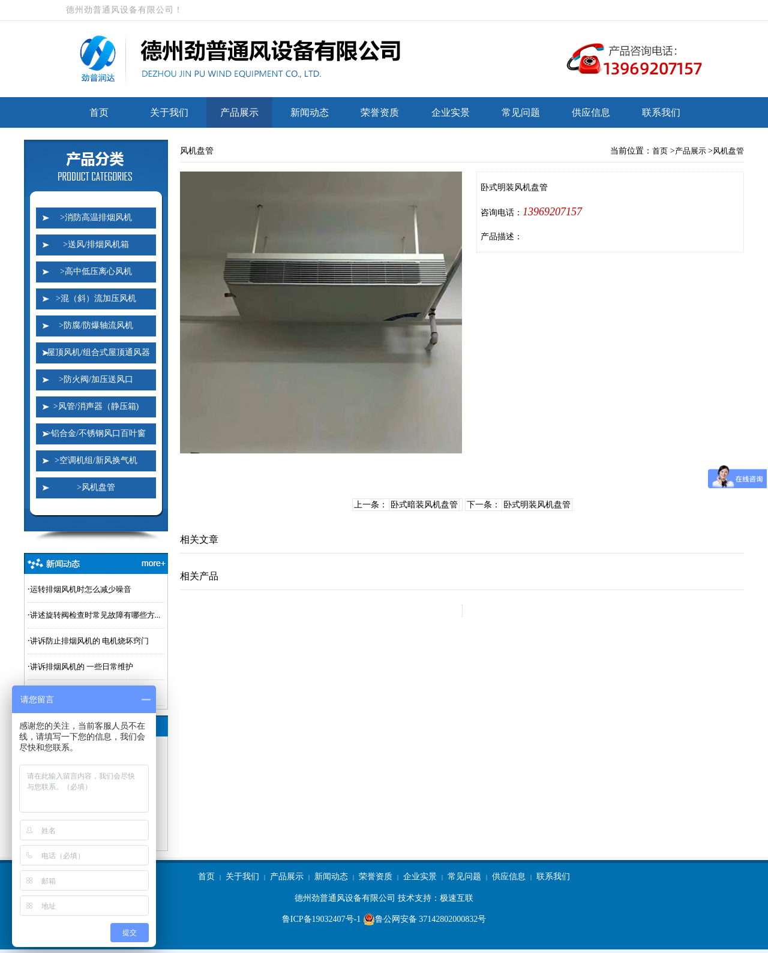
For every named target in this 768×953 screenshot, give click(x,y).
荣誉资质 (380, 112)
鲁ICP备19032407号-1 (321, 919)
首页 (99, 112)
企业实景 (450, 112)
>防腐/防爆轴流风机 (96, 325)
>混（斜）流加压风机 (96, 298)
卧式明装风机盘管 (537, 504)
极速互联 (456, 898)
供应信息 (591, 112)
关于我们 (169, 112)
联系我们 (661, 112)
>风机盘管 (96, 487)
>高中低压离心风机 (96, 271)
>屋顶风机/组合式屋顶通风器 (96, 352)
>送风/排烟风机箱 (96, 244)
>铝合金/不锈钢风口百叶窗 (96, 433)
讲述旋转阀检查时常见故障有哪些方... (95, 615)
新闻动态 (309, 112)
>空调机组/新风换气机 (96, 460)
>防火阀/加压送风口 (96, 379)
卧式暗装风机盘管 (424, 504)
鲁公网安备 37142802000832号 (425, 919)
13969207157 (552, 212)
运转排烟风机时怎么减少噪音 (80, 589)
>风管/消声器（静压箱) (96, 406)
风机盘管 (728, 150)
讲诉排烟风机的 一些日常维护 (81, 666)
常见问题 (521, 112)
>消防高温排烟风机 (96, 217)
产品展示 (239, 112)
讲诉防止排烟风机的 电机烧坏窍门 (89, 640)
